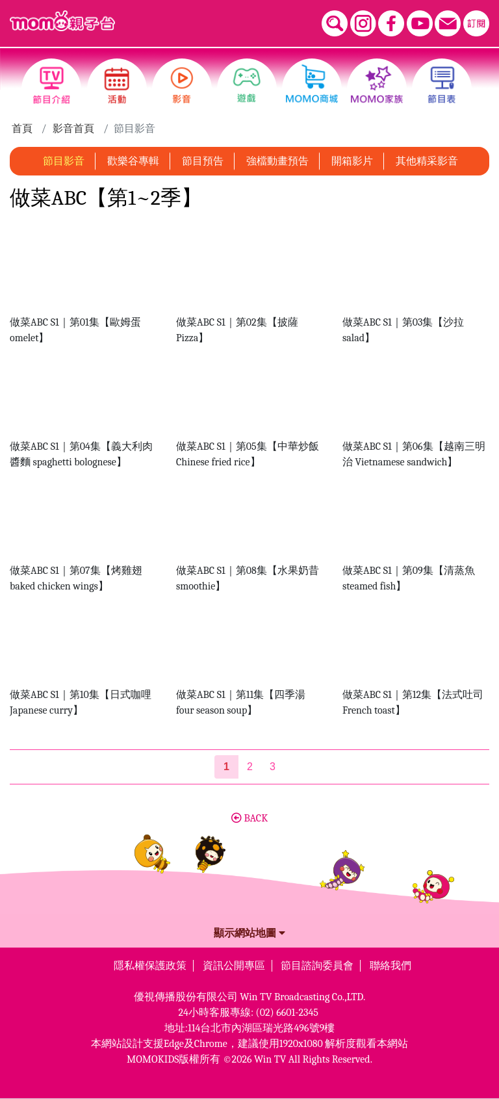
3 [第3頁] (272, 766)
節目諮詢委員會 (317, 966)
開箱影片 (352, 161)
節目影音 (63, 161)
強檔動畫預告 (277, 161)
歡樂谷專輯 (133, 161)
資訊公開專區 (234, 966)
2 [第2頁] (250, 766)
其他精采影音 (427, 161)
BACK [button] (249, 818)
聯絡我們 (390, 966)
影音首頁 (73, 129)
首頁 (22, 129)
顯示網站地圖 (249, 933)
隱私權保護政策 (150, 966)
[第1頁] (226, 767)
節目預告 (203, 161)
